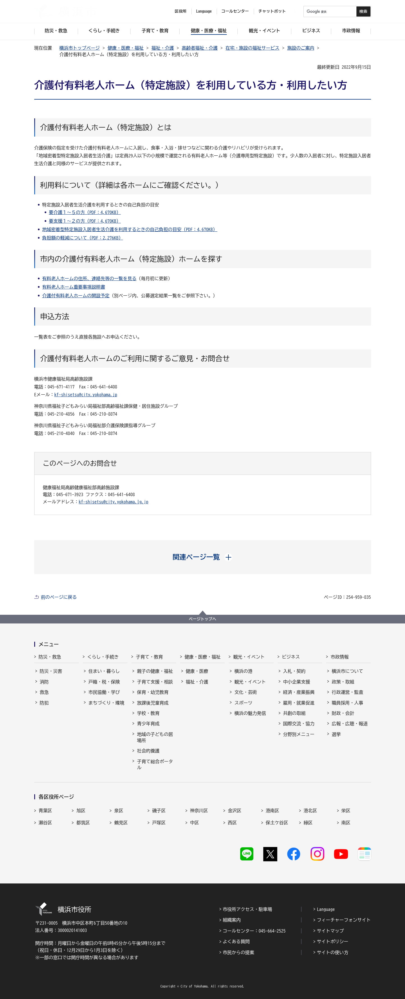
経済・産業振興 (299, 692)
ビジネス (291, 657)
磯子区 (159, 810)
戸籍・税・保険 (104, 682)
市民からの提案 (238, 952)
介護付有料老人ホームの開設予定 (75, 295)
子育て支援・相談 (155, 682)
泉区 (118, 810)
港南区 (272, 810)
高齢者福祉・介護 (200, 48)
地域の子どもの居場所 (155, 737)
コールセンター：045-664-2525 (254, 931)
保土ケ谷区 (277, 822)
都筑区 (83, 822)
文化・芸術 (245, 692)
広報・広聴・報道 (350, 723)
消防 (44, 682)
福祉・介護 (163, 48)
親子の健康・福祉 (155, 671)
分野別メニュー (299, 734)
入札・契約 (294, 671)
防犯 (44, 703)
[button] (202, 557)
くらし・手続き (103, 657)
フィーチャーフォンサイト (344, 920)
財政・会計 (343, 713)
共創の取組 (294, 713)
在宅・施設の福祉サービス (253, 48)
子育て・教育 (149, 657)
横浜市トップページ (80, 48)
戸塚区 (159, 822)
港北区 (310, 810)
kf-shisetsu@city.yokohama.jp (85, 394)
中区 (194, 822)
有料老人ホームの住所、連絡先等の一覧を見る (89, 278)
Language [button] (204, 11)
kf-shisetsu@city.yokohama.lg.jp (113, 502)
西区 (232, 822)
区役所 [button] (181, 11)
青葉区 (45, 810)
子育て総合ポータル (155, 764)
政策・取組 (343, 682)
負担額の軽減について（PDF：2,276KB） (82, 238)
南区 (346, 822)
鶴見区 (121, 822)
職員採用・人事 (347, 703)
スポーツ (243, 703)
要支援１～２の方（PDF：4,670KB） (85, 221)
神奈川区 (199, 810)
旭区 (80, 810)
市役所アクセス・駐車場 (247, 909)
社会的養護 (148, 751)
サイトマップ (330, 931)
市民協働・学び (104, 692)
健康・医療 (197, 671)
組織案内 (232, 920)
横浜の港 (243, 671)
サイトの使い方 (332, 952)
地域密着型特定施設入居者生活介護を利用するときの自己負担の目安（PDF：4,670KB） (129, 229)
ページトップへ (202, 619)
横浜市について (347, 671)
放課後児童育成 (152, 703)
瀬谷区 (45, 822)
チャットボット (272, 11)
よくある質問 (236, 941)
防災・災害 (51, 671)
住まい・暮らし (104, 671)
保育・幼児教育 (152, 692)
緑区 (308, 822)
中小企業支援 (296, 682)
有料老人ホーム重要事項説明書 (73, 287)
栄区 (346, 810)
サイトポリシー (332, 941)
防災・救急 (50, 657)
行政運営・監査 (347, 692)
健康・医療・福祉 (126, 48)
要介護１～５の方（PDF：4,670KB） (85, 212)
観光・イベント (249, 657)
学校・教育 (148, 713)
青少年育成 (148, 723)
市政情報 (340, 657)
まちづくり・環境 (106, 703)
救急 (44, 692)
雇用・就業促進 (299, 703)
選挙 (336, 734)
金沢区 (234, 810)
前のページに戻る (59, 597)
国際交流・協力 (299, 723)
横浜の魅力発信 (250, 713)
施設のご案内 (300, 48)
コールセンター (235, 11)
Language (326, 909)
